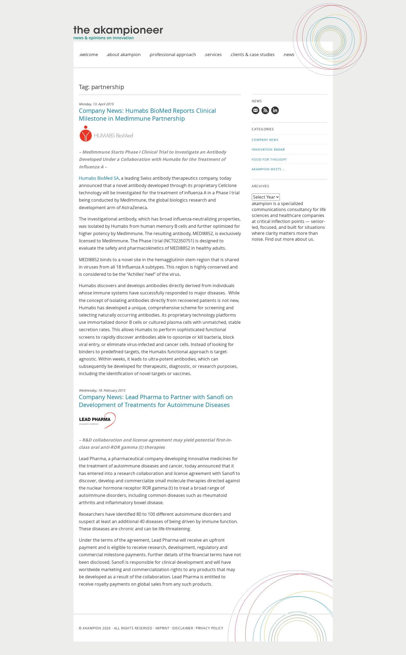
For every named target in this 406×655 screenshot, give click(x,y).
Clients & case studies (253, 54)
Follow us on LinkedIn (275, 110)
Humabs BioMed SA (99, 178)
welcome (89, 54)
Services (213, 54)
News (289, 54)
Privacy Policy (209, 628)
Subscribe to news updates (265, 110)
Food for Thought (269, 159)
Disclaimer (182, 628)
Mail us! (256, 110)
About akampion (124, 54)
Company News (265, 140)
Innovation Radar (268, 149)
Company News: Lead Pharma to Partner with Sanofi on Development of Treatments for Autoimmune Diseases (156, 401)
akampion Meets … (269, 169)
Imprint (162, 628)
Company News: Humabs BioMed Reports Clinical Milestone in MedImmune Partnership (147, 114)
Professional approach (173, 54)
